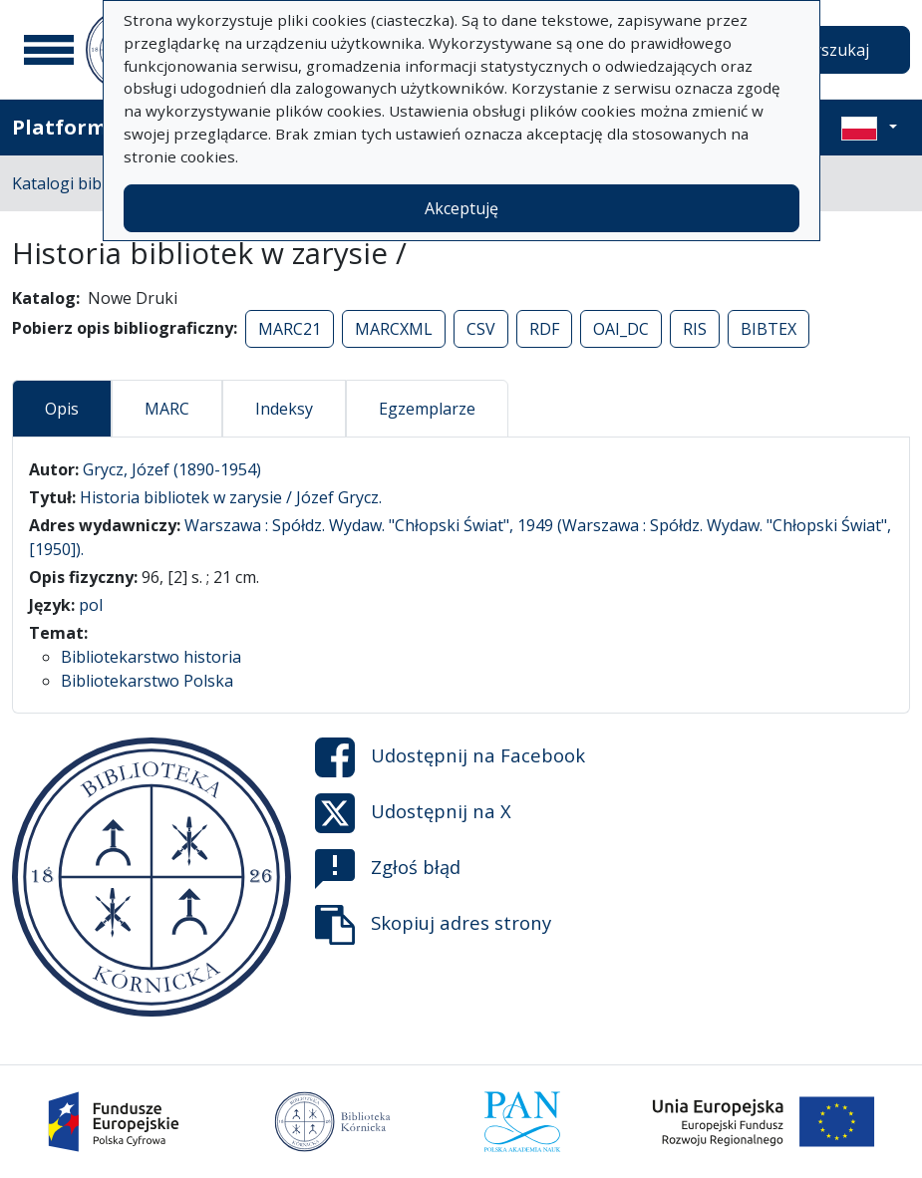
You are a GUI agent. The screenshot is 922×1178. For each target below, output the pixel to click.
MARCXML (394, 329)
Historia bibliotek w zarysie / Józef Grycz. (231, 497)
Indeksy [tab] (284, 409)
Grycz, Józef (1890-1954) (172, 469)
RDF (544, 329)
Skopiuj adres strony (433, 925)
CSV (480, 329)
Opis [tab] (62, 409)
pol (91, 605)
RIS (695, 329)
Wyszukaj (833, 50)
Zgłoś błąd (388, 869)
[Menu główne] (49, 50)
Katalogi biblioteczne (90, 183)
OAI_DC (621, 329)
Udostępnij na (450, 757)
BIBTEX (768, 329)
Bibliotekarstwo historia (151, 657)
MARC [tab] (167, 409)
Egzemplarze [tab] (427, 409)
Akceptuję (461, 208)
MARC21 (289, 329)
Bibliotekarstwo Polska (147, 681)
